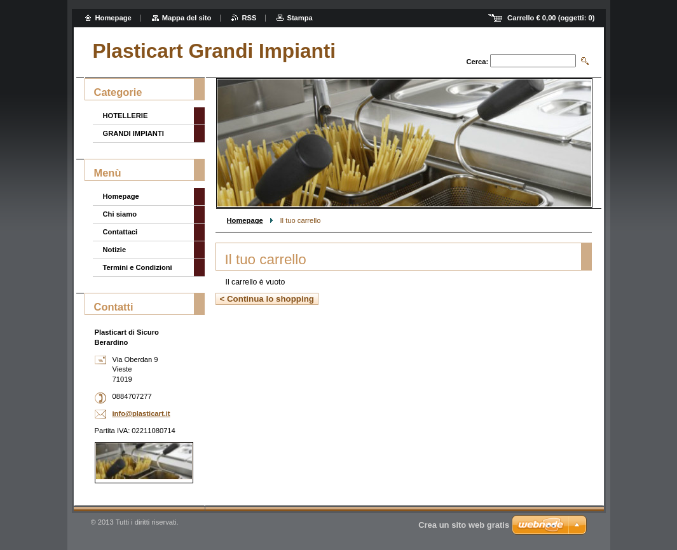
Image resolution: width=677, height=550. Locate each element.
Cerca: (477, 61)
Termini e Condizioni (137, 267)
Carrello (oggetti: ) (550, 18)
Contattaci (120, 232)
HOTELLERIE (125, 115)
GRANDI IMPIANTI (133, 133)
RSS (249, 18)
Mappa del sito (187, 18)
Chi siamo (120, 214)
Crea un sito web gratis (463, 525)
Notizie (115, 249)
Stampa (299, 18)
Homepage (245, 220)
